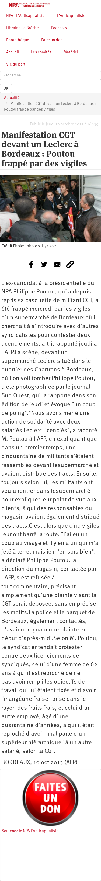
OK (6, 88)
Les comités (41, 52)
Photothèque (17, 40)
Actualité (12, 98)
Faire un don (51, 40)
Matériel (71, 52)
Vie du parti (16, 65)
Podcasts (59, 28)
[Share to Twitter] (44, 264)
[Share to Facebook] (31, 264)
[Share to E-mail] (57, 264)
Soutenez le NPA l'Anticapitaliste (30, 831)
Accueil (12, 52)
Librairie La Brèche (22, 28)
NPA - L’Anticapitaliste (25, 16)
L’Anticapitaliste (71, 16)
